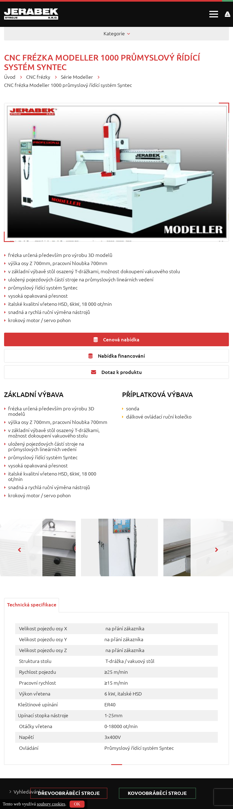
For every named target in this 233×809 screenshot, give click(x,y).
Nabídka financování (116, 356)
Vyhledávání (27, 792)
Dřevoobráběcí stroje (70, 793)
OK (77, 804)
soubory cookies (51, 804)
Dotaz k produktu (116, 372)
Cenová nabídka (116, 339)
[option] (117, 547)
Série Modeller (77, 77)
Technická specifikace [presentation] (31, 605)
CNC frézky (38, 77)
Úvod (9, 77)
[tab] (31, 604)
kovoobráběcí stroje (162, 793)
